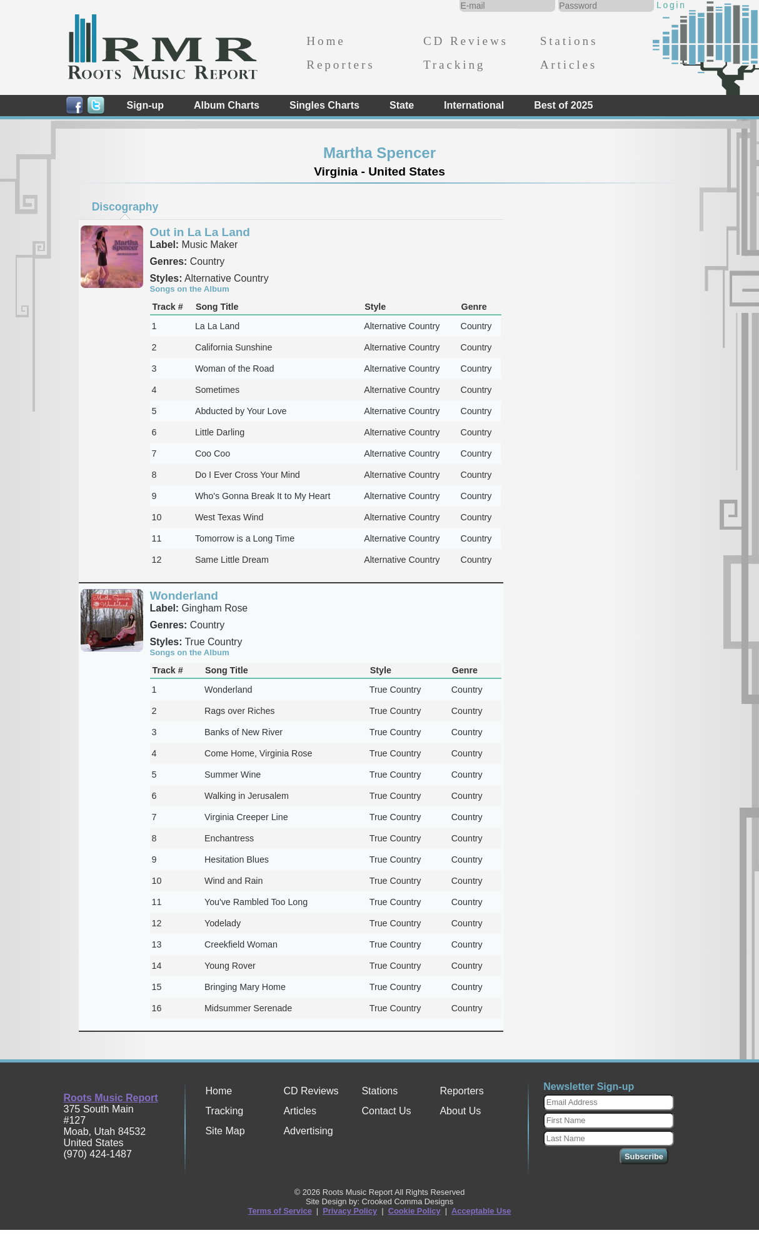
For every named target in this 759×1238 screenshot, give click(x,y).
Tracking (454, 64)
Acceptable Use (481, 1211)
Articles (568, 64)
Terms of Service (280, 1211)
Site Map (224, 1131)
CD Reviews (465, 40)
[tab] (125, 206)
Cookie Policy (414, 1211)
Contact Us (386, 1111)
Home (325, 40)
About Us (460, 1111)
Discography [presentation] (125, 207)
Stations (569, 40)
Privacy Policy (350, 1211)
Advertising (308, 1131)
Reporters (340, 64)
